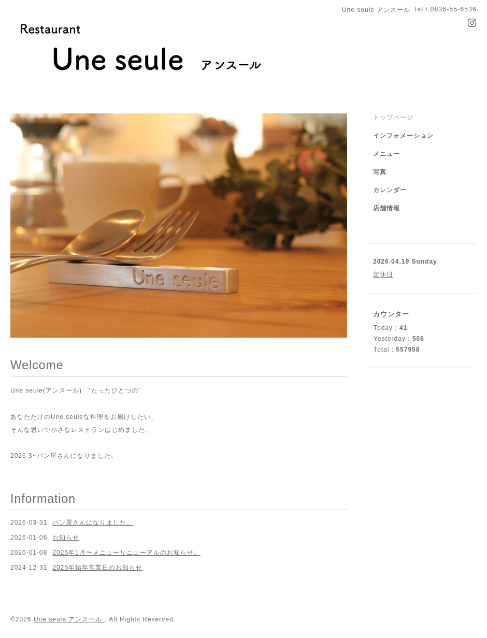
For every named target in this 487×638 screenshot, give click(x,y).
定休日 (383, 274)
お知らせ (65, 537)
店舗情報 (386, 208)
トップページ (393, 117)
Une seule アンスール (69, 619)
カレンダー (390, 190)
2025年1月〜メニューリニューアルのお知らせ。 (126, 552)
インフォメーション (403, 135)
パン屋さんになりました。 (92, 522)
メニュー (386, 153)
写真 (379, 172)
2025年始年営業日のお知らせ (97, 567)
